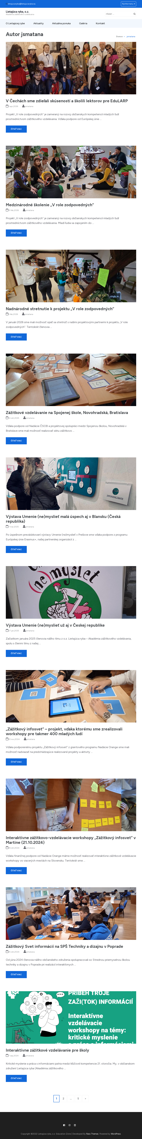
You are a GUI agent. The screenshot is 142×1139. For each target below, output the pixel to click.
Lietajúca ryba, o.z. (17, 11)
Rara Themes (92, 1134)
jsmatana (29, 106)
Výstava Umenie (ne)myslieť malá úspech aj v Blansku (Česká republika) (63, 519)
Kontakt (100, 23)
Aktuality (38, 23)
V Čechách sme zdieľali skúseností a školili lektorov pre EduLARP (67, 100)
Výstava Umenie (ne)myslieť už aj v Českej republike (55, 625)
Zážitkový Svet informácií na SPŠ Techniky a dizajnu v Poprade (64, 946)
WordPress (116, 1134)
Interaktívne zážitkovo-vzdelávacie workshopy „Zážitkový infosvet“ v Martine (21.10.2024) (71, 840)
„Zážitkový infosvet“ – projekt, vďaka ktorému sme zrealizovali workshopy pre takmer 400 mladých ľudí (64, 731)
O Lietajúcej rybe (15, 23)
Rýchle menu (127, 4)
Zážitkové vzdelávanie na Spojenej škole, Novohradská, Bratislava (67, 412)
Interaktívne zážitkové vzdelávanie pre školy (47, 1050)
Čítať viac (16, 129)
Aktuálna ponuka (61, 23)
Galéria (83, 23)
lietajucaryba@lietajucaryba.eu (22, 4)
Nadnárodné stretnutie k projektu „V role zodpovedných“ (60, 308)
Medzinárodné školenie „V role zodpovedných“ (50, 204)
